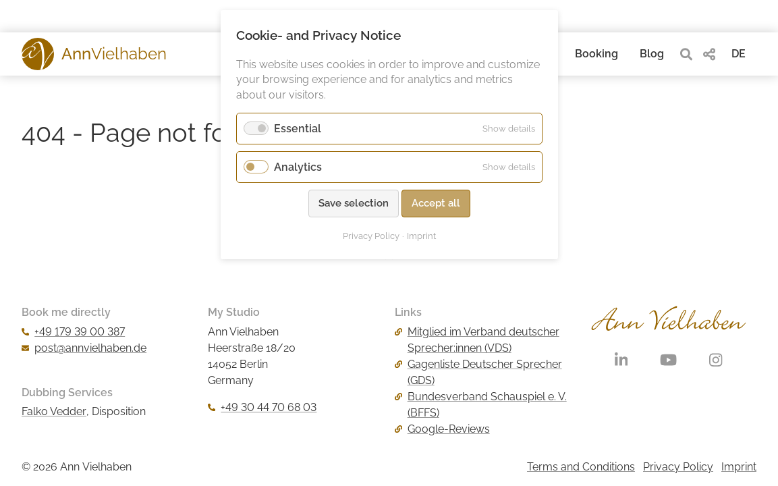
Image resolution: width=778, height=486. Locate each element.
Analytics (298, 167)
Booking (596, 53)
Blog (652, 53)
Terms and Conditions (581, 466)
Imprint (738, 466)
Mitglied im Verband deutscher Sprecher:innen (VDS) (477, 339)
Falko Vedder (54, 411)
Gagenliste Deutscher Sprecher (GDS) (478, 372)
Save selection (353, 203)
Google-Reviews (442, 429)
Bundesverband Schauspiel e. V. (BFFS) (481, 404)
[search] (686, 54)
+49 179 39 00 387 (73, 331)
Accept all (436, 203)
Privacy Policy (678, 466)
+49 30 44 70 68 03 (262, 407)
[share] (709, 54)
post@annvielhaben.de (84, 348)
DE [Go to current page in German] (738, 53)
